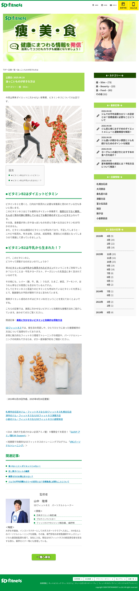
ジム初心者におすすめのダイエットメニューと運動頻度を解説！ (117, 130)
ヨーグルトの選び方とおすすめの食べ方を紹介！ (117, 153)
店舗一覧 (131, 579)
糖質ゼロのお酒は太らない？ (20, 476)
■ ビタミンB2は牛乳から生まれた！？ (26, 180)
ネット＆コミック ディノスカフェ (60, 583)
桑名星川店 (102, 193)
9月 (108, 265)
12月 (109, 254)
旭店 (99, 208)
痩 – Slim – (101, 82)
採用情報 (98, 5)
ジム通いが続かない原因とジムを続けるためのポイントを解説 (117, 142)
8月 (108, 269)
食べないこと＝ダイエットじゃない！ (24, 466)
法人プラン (119, 579)
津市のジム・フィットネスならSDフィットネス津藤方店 (33, 415)
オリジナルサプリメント (127, 583)
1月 (108, 247)
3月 (108, 239)
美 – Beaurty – (103, 86)
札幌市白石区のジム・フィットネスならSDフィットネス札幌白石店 (39, 411)
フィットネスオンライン (107, 583)
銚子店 (100, 213)
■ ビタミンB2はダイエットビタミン (25, 175)
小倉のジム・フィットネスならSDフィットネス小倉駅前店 (34, 419)
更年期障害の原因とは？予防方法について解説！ (117, 165)
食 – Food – (102, 90)
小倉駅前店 (102, 218)
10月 (109, 261)
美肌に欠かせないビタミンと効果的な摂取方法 (39, 320)
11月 (109, 258)
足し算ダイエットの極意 (18, 471)
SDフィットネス (14, 327)
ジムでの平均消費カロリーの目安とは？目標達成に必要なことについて (38, 482)
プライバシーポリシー (103, 579)
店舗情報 (86, 5)
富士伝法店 (102, 203)
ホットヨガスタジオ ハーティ (86, 583)
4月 (108, 236)
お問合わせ (111, 5)
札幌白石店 (102, 184)
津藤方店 (101, 198)
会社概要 (88, 579)
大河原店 (101, 188)
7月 (108, 273)
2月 (108, 243)
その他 (99, 94)
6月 (108, 277)
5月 (108, 280)
